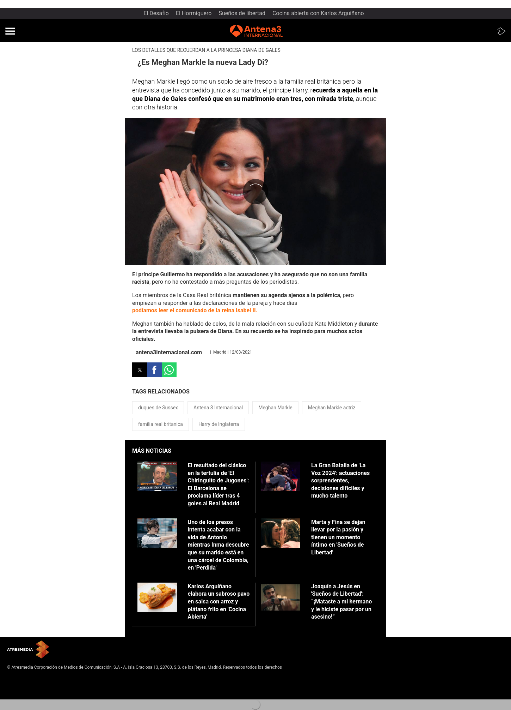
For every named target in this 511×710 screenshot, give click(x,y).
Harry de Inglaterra (218, 424)
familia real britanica (160, 424)
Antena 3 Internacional (218, 407)
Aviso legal (17, 678)
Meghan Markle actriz (332, 407)
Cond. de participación (28, 695)
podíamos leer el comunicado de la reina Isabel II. (194, 310)
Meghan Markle (275, 407)
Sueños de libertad (241, 13)
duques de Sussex (158, 407)
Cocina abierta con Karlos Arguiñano (318, 13)
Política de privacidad (27, 683)
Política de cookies (25, 689)
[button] (10, 31)
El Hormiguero (194, 13)
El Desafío (156, 13)
